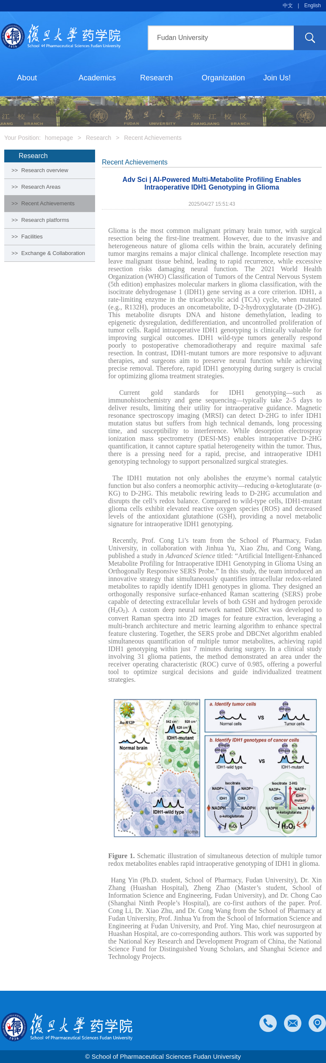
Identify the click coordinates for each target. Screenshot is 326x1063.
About (27, 78)
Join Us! (277, 78)
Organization (223, 78)
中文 (288, 6)
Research (156, 78)
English (312, 6)
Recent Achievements (152, 137)
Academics (97, 78)
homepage (59, 137)
